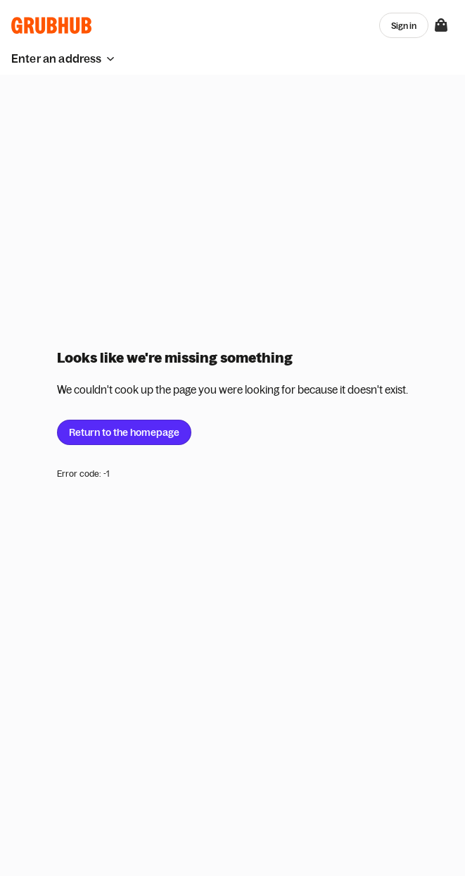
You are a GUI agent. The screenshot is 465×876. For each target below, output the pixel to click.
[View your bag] (441, 25)
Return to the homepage (124, 432)
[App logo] (51, 25)
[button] (63, 58)
